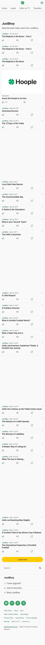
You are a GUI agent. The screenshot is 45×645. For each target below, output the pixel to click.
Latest (13, 8)
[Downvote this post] (17, 40)
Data (21, 611)
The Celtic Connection (11, 234)
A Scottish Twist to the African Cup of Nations (21, 532)
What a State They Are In (12, 333)
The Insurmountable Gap (12, 197)
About (16, 611)
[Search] (20, 568)
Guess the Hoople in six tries (14, 98)
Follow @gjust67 (12, 583)
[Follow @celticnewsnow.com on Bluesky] (6, 603)
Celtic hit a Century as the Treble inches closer (22, 409)
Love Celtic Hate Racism (12, 184)
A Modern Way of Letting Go (14, 446)
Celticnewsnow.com (11, 627)
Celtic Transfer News (11, 614)
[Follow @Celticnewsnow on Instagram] (23, 603)
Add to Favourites (13, 588)
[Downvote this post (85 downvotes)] (25, 102)
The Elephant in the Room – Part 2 (16, 36)
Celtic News (8, 611)
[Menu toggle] (3, 3)
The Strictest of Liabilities (13, 434)
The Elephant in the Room (13, 61)
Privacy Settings (31, 618)
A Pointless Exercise (10, 308)
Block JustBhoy (12, 592)
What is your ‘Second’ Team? (14, 222)
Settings (6, 621)
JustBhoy (5, 34)
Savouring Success (10, 111)
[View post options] (42, 34)
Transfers (37, 8)
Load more (22, 560)
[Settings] (42, 3)
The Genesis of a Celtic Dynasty (15, 421)
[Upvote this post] (3, 40)
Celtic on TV (25, 8)
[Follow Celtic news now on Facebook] (18, 603)
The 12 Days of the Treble (13, 123)
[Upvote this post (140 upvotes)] (3, 102)
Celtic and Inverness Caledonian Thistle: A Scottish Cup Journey (20, 347)
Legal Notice (19, 618)
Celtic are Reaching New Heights (16, 520)
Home (4, 8)
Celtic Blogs (24, 614)
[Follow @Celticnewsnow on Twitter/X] (12, 603)
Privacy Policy (8, 618)
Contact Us (25, 621)
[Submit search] (40, 568)
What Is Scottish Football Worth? (16, 320)
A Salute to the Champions (13, 209)
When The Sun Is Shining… (13, 459)
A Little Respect (8, 295)
